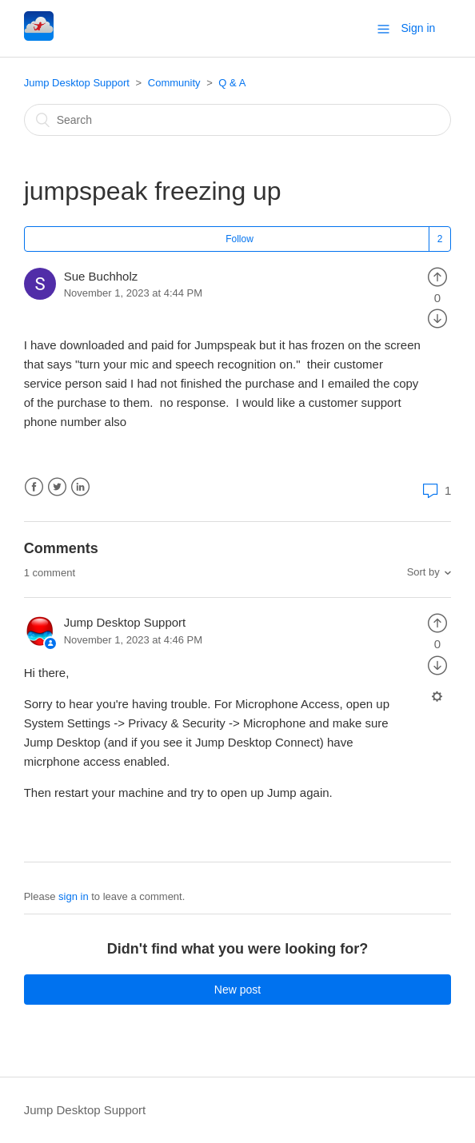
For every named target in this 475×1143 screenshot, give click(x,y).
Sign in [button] (418, 28)
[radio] (437, 276)
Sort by (423, 572)
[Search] (238, 120)
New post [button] (237, 989)
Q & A (231, 83)
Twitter (57, 487)
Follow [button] (239, 239)
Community (174, 83)
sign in (73, 896)
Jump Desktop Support (77, 83)
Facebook (34, 487)
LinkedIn (80, 487)
